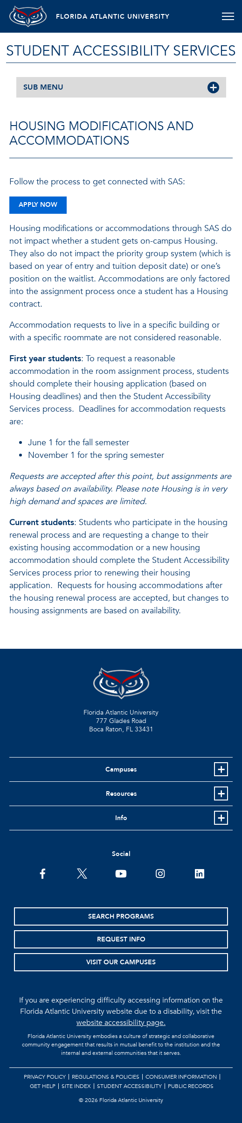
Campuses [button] (121, 769)
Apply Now (38, 204)
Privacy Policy (45, 1077)
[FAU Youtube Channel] (121, 872)
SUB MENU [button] (43, 87)
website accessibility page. (121, 1023)
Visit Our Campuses (121, 962)
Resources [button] (121, 793)
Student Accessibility (129, 1086)
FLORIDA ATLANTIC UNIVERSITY (113, 16)
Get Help (42, 1086)
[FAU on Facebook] (42, 872)
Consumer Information (181, 1077)
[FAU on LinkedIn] (199, 872)
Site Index (76, 1086)
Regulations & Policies (105, 1077)
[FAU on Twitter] (82, 872)
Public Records (191, 1086)
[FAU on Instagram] (160, 872)
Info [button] (121, 818)
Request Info (121, 939)
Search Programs (121, 916)
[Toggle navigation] (227, 16)
